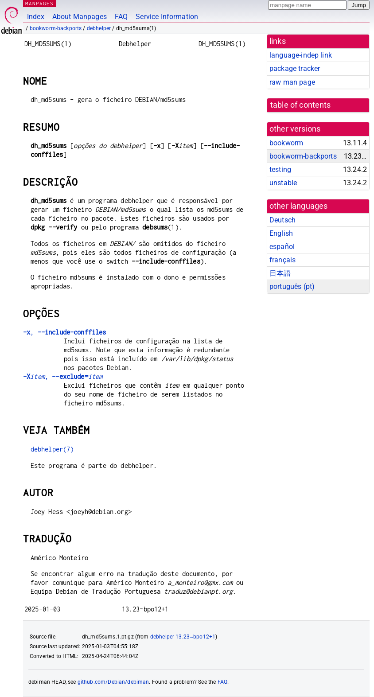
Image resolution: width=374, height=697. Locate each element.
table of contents (300, 105)
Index (35, 16)
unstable (283, 183)
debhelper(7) (52, 449)
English (281, 233)
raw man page (292, 82)
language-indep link (300, 55)
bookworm (286, 143)
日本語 (280, 273)
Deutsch (282, 220)
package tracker (294, 68)
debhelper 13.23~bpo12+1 (182, 637)
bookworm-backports (56, 28)
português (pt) (292, 286)
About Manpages (79, 16)
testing (280, 169)
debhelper (99, 28)
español (282, 246)
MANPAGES (39, 3)
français (282, 260)
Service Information (167, 16)
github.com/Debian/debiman (113, 682)
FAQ (121, 16)
